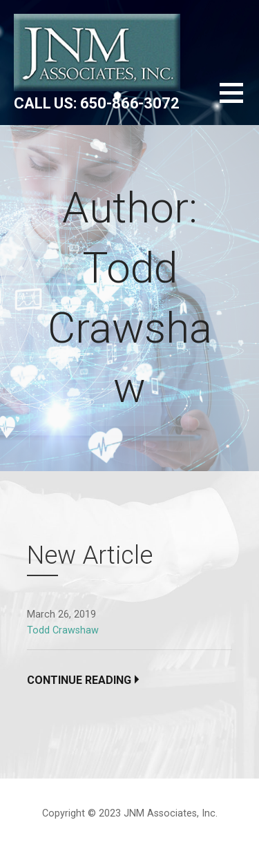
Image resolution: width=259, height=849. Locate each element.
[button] (239, 101)
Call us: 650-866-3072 (97, 103)
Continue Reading (79, 680)
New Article (90, 555)
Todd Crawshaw (63, 630)
